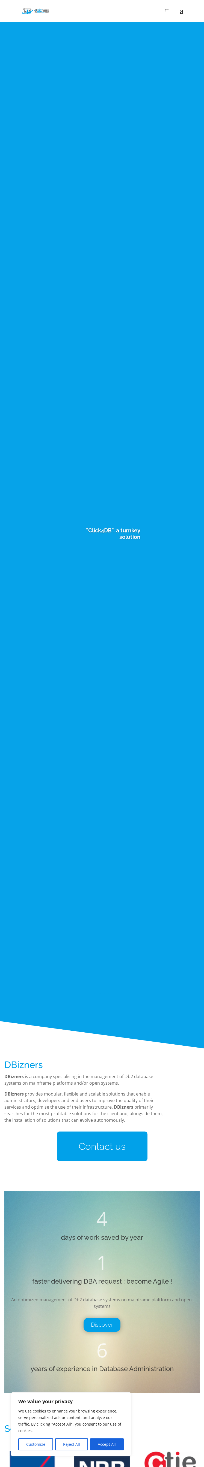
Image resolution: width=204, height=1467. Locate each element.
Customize (35, 1444)
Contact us (102, 1146)
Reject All (71, 1444)
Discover (102, 1324)
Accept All (107, 1444)
